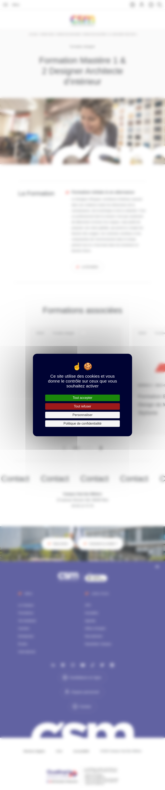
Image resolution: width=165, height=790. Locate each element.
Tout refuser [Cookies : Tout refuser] (82, 406)
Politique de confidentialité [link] (83, 423)
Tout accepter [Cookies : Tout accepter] (82, 397)
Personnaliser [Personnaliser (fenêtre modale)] (83, 415)
